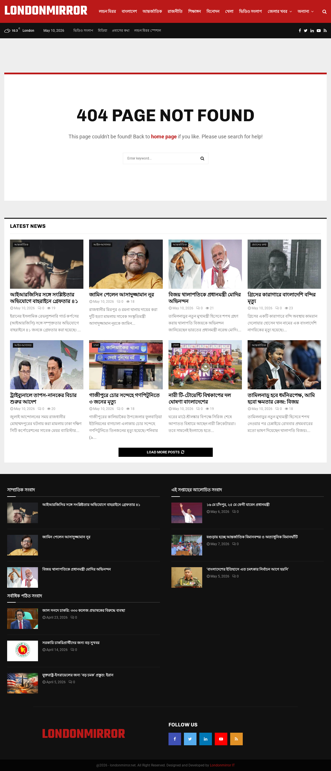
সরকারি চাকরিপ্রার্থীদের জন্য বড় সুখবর (70, 643)
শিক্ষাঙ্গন (194, 11)
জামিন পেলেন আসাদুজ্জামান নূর (121, 295)
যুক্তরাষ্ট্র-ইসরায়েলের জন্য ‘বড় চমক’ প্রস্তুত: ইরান (77, 675)
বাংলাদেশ (129, 11)
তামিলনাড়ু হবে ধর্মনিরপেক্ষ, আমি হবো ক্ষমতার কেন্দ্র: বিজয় (281, 398)
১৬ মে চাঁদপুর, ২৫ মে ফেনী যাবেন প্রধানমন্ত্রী (238, 505)
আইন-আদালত (102, 244)
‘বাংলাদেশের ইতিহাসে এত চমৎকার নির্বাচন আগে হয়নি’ (247, 569)
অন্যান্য (303, 11)
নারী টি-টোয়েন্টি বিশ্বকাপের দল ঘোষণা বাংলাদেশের (199, 398)
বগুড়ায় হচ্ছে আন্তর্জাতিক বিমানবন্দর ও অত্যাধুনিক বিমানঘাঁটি (252, 537)
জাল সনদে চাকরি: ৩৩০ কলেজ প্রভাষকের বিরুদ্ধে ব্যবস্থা (83, 610)
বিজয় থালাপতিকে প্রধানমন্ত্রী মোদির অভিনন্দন (76, 569)
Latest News (28, 226)
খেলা (229, 11)
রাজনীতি (175, 11)
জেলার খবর (277, 11)
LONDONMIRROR (45, 11)
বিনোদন (212, 11)
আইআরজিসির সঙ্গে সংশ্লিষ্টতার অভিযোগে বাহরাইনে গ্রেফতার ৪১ (44, 298)
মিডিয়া (102, 31)
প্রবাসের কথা (120, 31)
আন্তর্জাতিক (152, 11)
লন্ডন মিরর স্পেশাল (147, 31)
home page (164, 137)
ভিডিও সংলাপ (250, 11)
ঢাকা (96, 345)
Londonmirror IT (222, 765)
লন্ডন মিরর (107, 11)
